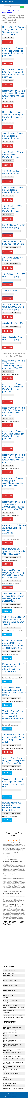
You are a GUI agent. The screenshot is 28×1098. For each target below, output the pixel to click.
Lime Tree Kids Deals (8, 973)
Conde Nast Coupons (8, 1010)
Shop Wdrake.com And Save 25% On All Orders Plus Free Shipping (13, 1082)
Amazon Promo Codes (8, 995)
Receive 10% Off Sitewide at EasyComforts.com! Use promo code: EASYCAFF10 (12, 1027)
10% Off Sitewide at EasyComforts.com (12, 1056)
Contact (22, 1093)
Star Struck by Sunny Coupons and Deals (12, 677)
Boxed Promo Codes (8, 975)
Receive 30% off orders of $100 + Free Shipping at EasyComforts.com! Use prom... (13, 1041)
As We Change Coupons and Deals (10, 374)
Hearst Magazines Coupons (10, 1000)
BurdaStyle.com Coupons (9, 990)
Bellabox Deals (7, 983)
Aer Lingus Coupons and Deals (9, 816)
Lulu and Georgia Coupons (9, 980)
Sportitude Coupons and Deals (9, 560)
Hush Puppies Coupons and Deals (10, 583)
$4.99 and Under (7, 1079)
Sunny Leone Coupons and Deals (10, 724)
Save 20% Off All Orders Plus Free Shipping (13, 1088)
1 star (8, 840)
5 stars (19, 840)
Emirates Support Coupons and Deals (11, 793)
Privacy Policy (7, 1095)
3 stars (14, 840)
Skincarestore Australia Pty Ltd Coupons (13, 988)
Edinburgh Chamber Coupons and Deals (12, 769)
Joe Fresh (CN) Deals (8, 993)
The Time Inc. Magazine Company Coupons (13, 1017)
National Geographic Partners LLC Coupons (13, 1007)
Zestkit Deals (6, 1012)
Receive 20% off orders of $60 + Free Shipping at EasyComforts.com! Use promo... (12, 1045)
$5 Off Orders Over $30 (9, 1085)
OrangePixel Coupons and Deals (10, 654)
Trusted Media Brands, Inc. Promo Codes (13, 1015)
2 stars (11, 840)
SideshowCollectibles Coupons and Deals (12, 607)
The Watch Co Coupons (9, 970)
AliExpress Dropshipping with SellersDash (11, 1095)
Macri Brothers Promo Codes (10, 985)
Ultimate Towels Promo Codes (10, 1005)
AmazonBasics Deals (8, 1002)
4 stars (16, 840)
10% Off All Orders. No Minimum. (11, 1073)
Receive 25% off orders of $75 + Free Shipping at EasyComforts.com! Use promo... (12, 1037)
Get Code (7, 42)
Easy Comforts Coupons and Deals (10, 398)
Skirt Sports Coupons (8, 978)
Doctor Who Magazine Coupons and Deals (12, 701)
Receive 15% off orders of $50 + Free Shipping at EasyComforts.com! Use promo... (12, 1032)
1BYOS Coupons (7, 997)
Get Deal (7, 611)
